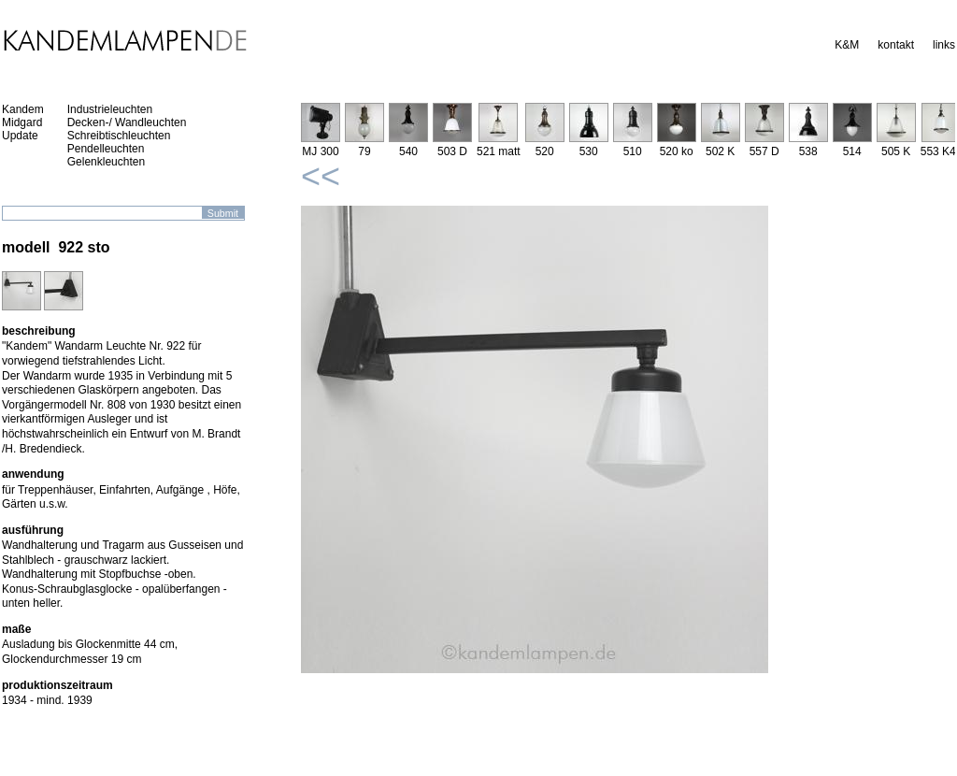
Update (20, 135)
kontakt (896, 44)
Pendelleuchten (106, 148)
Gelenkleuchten (106, 161)
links (944, 44)
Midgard (22, 122)
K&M (847, 44)
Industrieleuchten (109, 109)
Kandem (23, 109)
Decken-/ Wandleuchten (127, 122)
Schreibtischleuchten (119, 135)
